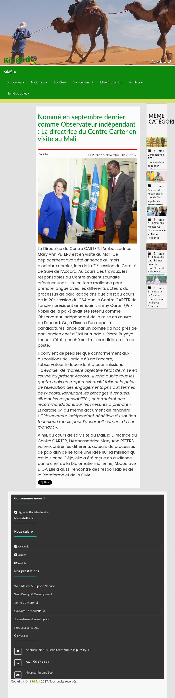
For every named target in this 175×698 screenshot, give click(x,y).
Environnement (83, 82)
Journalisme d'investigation (32, 619)
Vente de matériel (26, 602)
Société (60, 82)
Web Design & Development (33, 594)
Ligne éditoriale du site (31, 512)
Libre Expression (111, 82)
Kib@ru (9, 71)
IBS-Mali (34, 681)
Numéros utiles (18, 93)
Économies (15, 82)
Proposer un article (26, 627)
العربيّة (167, 61)
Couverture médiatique (29, 611)
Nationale (39, 82)
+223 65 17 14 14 (37, 661)
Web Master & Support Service (34, 586)
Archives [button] (136, 82)
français (157, 61)
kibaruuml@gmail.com (41, 672)
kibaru (46, 154)
